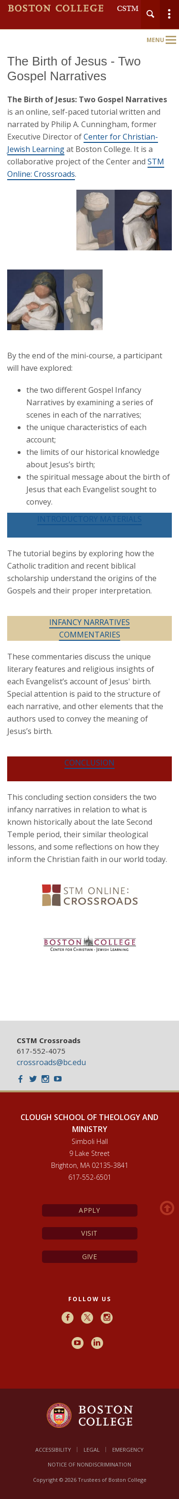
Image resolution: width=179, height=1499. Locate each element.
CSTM (127, 8)
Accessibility (53, 1449)
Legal (92, 1449)
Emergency (128, 1449)
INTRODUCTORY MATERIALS (89, 519)
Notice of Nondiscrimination (89, 1464)
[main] (89, 530)
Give (89, 1256)
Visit (89, 1233)
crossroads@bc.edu (51, 1062)
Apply (89, 1210)
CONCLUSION (89, 762)
